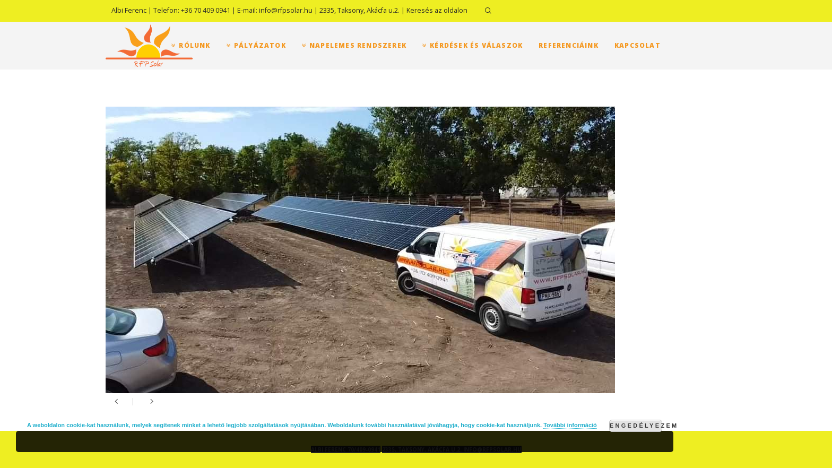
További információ (570, 425)
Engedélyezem (636, 425)
